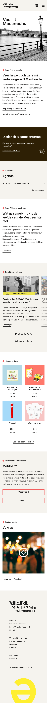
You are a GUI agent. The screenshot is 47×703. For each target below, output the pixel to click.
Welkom (12, 621)
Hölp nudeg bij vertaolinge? (14, 109)
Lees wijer (7, 251)
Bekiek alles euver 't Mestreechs (16, 114)
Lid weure (13, 644)
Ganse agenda (38, 190)
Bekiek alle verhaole (23, 341)
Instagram (7, 579)
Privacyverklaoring (17, 641)
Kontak (12, 630)
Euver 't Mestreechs (17, 624)
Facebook (18, 579)
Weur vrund (23, 492)
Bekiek (12, 396)
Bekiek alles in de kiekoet (23, 442)
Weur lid (23, 500)
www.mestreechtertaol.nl (11, 151)
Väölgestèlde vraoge (18, 638)
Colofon (12, 647)
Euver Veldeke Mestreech (19, 627)
